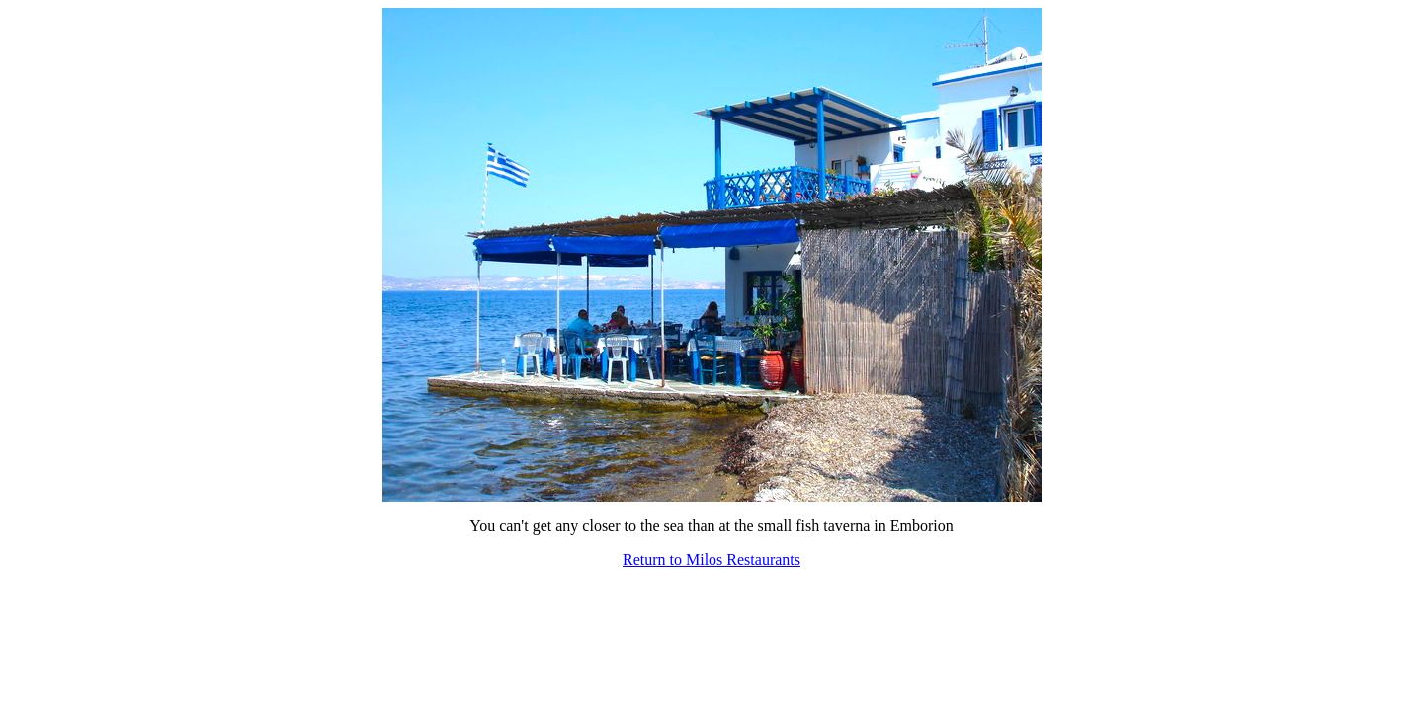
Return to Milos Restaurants (711, 559)
